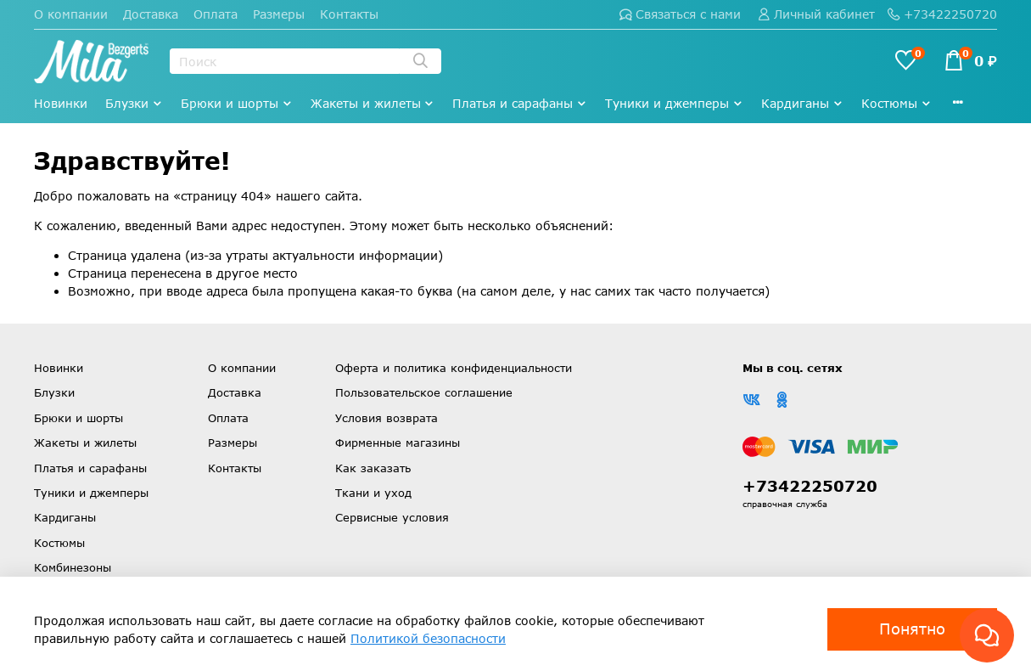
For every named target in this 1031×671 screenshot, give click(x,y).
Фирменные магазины (397, 442)
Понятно (912, 628)
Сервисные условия (392, 517)
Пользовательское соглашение (424, 392)
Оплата (215, 14)
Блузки (134, 103)
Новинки (60, 103)
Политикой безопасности (428, 638)
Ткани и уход (373, 492)
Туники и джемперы (674, 103)
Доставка (150, 14)
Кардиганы (802, 103)
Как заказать (373, 468)
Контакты (349, 14)
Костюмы (896, 103)
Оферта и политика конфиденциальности (453, 368)
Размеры (279, 14)
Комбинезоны (72, 567)
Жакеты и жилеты (373, 103)
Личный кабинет (816, 14)
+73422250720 (942, 14)
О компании (71, 14)
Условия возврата (386, 418)
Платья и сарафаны (519, 103)
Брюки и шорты (237, 103)
